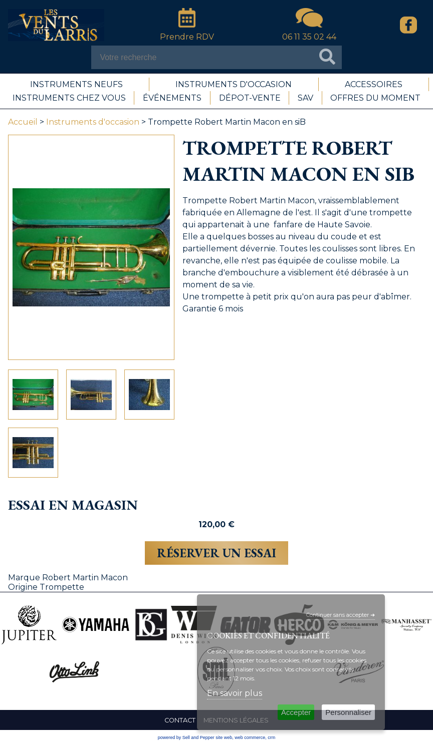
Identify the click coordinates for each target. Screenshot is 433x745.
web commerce (250, 737)
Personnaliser (348, 712)
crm (271, 737)
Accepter (296, 712)
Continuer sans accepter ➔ (340, 615)
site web (223, 737)
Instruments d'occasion (92, 122)
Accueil (23, 122)
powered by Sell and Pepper (186, 737)
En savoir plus (234, 693)
